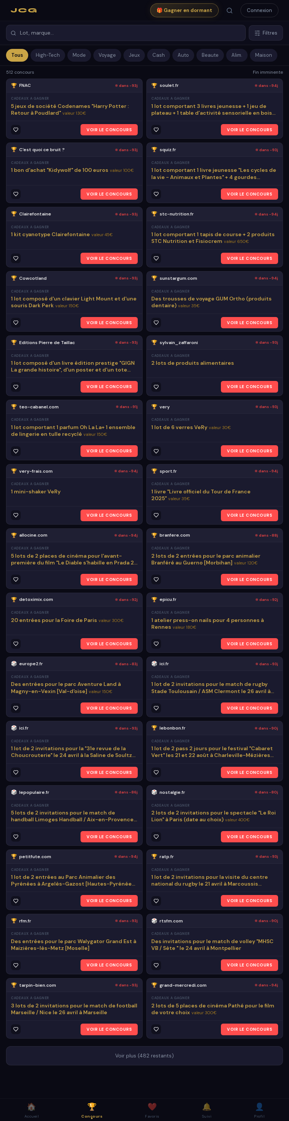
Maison (263, 55)
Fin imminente (268, 72)
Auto (183, 55)
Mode (79, 55)
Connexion (259, 10)
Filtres (265, 33)
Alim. (236, 55)
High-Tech (48, 55)
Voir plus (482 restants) (144, 1055)
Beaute (210, 55)
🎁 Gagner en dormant (184, 10)
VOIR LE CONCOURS (109, 129)
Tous (17, 55)
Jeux (134, 55)
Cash (158, 55)
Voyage (107, 55)
